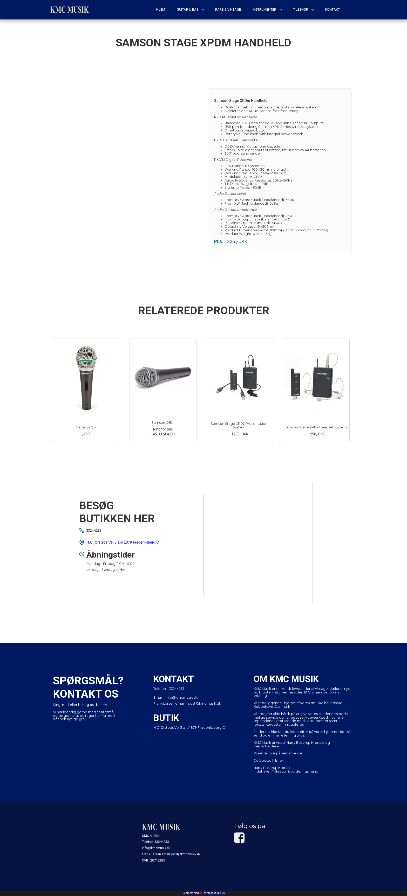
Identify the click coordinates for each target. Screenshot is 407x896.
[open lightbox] (127, 159)
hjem (160, 9)
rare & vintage (228, 9)
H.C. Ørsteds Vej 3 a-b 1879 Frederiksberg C (122, 542)
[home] (69, 9)
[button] (191, 9)
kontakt (332, 9)
